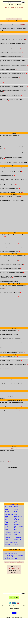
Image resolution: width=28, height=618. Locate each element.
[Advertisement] (14, 13)
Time (15, 536)
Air (5, 508)
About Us (15, 605)
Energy (6, 524)
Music (15, 514)
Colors (6, 519)
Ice (5, 541)
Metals (15, 511)
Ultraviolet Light (18, 539)
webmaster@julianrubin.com (14, 609)
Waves (15, 542)
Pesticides (16, 519)
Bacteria (7, 511)
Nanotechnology (18, 516)
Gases (6, 531)
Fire (5, 527)
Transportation (17, 537)
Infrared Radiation (9, 542)
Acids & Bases (8, 506)
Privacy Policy (5, 605)
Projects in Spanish (18, 522)
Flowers (6, 529)
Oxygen (16, 518)
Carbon (6, 516)
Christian (7, 518)
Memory (16, 509)
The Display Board (8, 556)
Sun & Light (17, 532)
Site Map (10, 605)
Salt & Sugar (17, 524)
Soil (15, 527)
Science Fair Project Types (10, 553)
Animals (7, 509)
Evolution (7, 526)
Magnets (16, 506)
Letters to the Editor (22, 605)
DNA (6, 521)
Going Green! (8, 532)
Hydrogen (7, 539)
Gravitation (7, 537)
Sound (15, 529)
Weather (16, 544)
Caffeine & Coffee (9, 514)
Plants (15, 521)
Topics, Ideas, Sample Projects (11, 558)
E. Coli (6, 522)
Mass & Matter (17, 508)
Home (5, 552)
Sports (15, 531)
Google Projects (8, 536)
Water (15, 541)
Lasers (6, 546)
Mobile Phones (17, 513)
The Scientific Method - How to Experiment (14, 555)
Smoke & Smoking (18, 526)
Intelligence (7, 544)
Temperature (17, 534)
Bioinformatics (8, 513)
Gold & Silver (8, 534)
